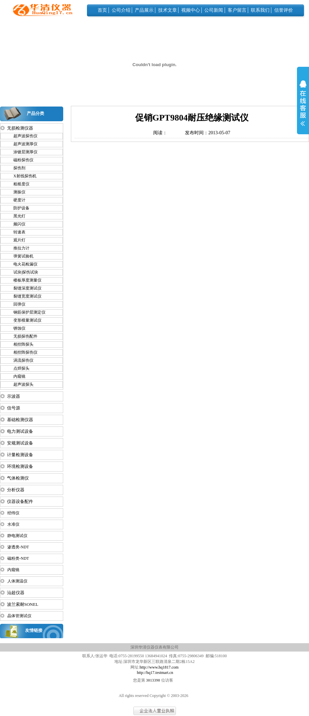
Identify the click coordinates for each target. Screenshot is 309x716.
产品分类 (35, 113)
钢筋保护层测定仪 (26, 312)
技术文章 (167, 10)
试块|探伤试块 (22, 272)
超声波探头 (20, 384)
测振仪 (16, 192)
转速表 (16, 232)
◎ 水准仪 (9, 524)
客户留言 (237, 10)
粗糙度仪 (18, 184)
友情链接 (33, 630)
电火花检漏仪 (22, 264)
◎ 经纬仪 (9, 513)
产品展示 (144, 10)
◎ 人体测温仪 (13, 581)
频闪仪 (16, 224)
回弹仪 (16, 304)
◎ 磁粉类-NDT (14, 558)
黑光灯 (16, 216)
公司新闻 (213, 10)
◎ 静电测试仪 (13, 535)
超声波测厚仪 (22, 144)
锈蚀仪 (16, 328)
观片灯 (16, 240)
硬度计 (16, 200)
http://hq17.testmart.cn (155, 672)
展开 (303, 107)
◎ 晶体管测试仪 (15, 615)
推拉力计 (18, 248)
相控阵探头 (20, 344)
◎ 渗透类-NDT (14, 547)
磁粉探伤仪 (20, 160)
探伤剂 (16, 168)
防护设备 (18, 208)
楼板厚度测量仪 (24, 280)
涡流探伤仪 (20, 360)
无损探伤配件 (22, 336)
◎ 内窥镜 (9, 569)
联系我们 (260, 10)
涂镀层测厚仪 (22, 152)
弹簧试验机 (20, 256)
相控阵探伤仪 (22, 352)
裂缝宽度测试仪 (24, 296)
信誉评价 (283, 10)
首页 (102, 10)
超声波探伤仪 (22, 136)
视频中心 (190, 10)
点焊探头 (18, 368)
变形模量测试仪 (24, 320)
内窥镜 (16, 376)
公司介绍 (121, 10)
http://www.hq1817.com (159, 667)
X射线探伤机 (21, 176)
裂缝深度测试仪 (24, 288)
